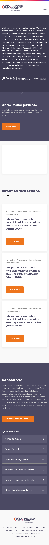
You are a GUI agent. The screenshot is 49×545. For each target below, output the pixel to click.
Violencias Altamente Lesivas (19, 490)
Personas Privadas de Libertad (20, 480)
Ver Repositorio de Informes (18, 419)
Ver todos (6, 196)
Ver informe (13, 126)
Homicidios (10, 212)
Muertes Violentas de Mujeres (19, 469)
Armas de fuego (13, 439)
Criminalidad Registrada (16, 459)
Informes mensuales (24, 212)
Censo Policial (12, 449)
